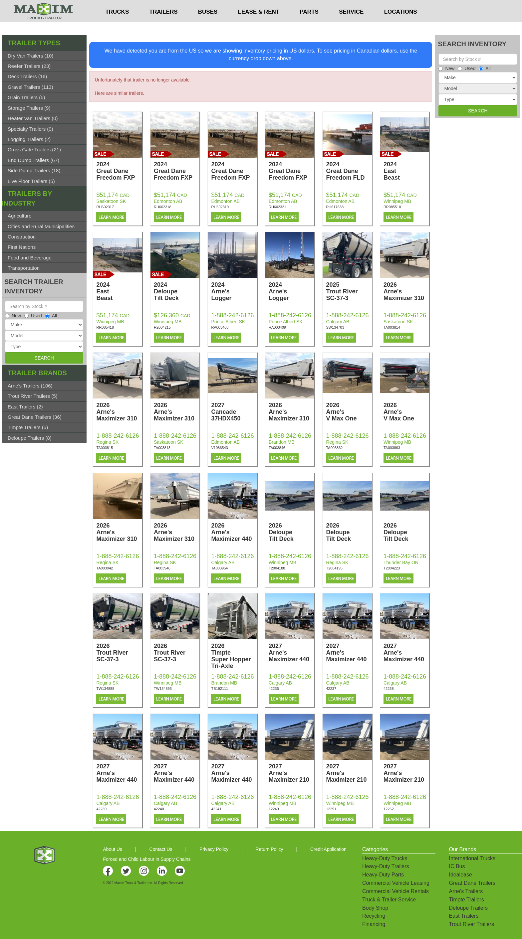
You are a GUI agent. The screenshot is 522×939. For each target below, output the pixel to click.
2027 (234, 412)
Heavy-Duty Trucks (384, 858)
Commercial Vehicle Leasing (395, 883)
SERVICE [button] (351, 25)
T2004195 (334, 568)
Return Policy (269, 849)
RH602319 (220, 207)
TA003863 (392, 448)
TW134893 (163, 689)
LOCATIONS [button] (400, 25)
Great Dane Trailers (472, 883)
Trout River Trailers (471, 924)
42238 (389, 689)
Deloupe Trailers (468, 908)
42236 (274, 689)
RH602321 (277, 207)
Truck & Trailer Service (389, 899)
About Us (112, 849)
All (51, 315)
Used (33, 315)
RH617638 (335, 207)
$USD (350, 7)
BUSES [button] (208, 25)
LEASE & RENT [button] (259, 25)
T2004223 (392, 568)
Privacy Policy (213, 849)
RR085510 (392, 207)
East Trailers (463, 916)
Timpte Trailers (466, 899)
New (13, 315)
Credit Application (328, 849)
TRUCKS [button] (117, 25)
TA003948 (162, 568)
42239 (101, 809)
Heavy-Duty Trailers (385, 866)
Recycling (373, 916)
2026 (406, 291)
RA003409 (277, 327)
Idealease (460, 874)
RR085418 (105, 327)
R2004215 (162, 327)
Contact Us (160, 849)
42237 (331, 689)
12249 (274, 809)
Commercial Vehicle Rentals (395, 891)
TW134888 (105, 689)
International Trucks (472, 858)
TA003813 (162, 448)
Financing (373, 924)
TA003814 (392, 327)
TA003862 (334, 448)
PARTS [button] (309, 25)
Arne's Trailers (466, 891)
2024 (119, 171)
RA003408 (219, 327)
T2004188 (277, 568)
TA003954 (219, 568)
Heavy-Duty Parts (383, 874)
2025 (349, 291)
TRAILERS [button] (163, 25)
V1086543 (219, 448)
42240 (159, 809)
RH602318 (162, 207)
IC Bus (457, 866)
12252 (389, 809)
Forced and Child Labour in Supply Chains (146, 859)
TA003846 (277, 448)
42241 (216, 809)
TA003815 (104, 448)
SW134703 (335, 327)
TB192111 (219, 689)
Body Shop (375, 908)
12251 (331, 809)
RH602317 (105, 207)
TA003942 (104, 568)
